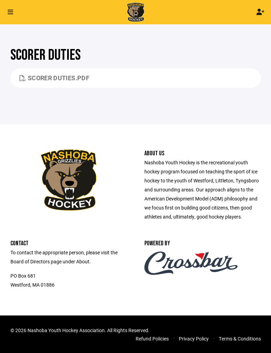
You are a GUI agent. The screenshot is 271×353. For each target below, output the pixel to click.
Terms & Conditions (240, 338)
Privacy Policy (194, 338)
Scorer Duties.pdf (54, 78)
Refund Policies (152, 338)
